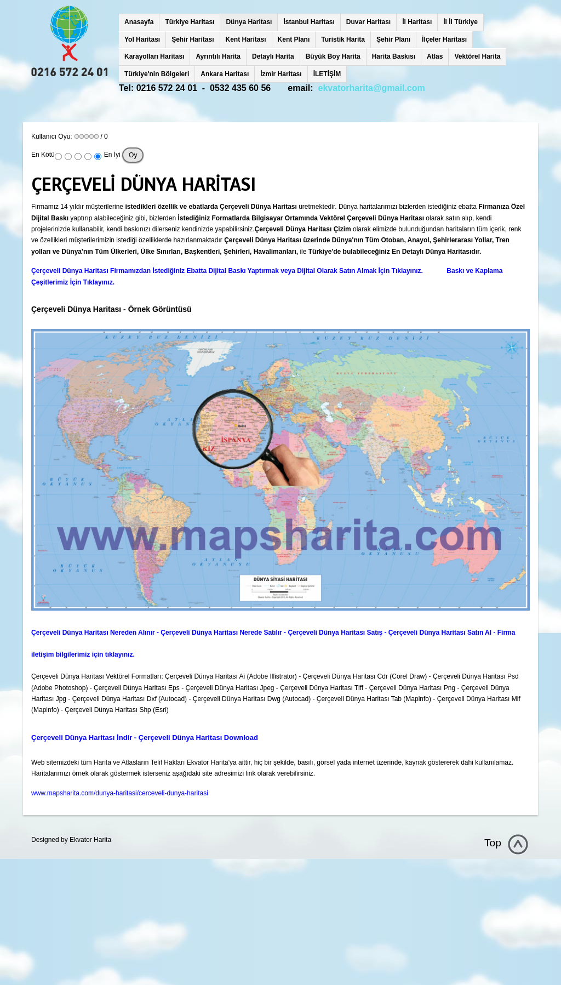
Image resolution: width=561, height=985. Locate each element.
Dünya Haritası (249, 22)
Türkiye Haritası (189, 22)
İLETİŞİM (327, 74)
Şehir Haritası (192, 39)
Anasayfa (138, 22)
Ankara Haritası (225, 74)
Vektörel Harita (477, 56)
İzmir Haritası (280, 74)
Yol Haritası (142, 39)
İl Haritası (417, 22)
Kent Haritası (246, 39)
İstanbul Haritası (308, 22)
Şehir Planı (393, 39)
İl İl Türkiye (460, 22)
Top (492, 843)
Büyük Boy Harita (333, 56)
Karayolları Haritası (154, 56)
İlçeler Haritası (444, 39)
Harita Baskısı (393, 56)
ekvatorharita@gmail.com (371, 88)
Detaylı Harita (273, 56)
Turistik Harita (343, 39)
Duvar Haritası (368, 22)
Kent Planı (294, 39)
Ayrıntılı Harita (218, 56)
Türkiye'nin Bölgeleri (156, 74)
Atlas (435, 56)
